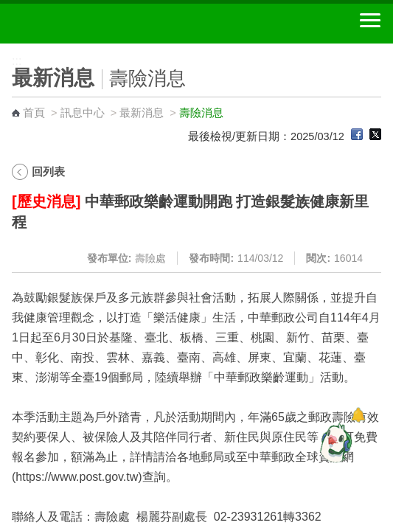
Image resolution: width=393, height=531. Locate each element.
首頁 (34, 113)
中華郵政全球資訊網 (92, 23)
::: (5, 50)
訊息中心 (82, 113)
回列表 (48, 171)
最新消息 (141, 113)
